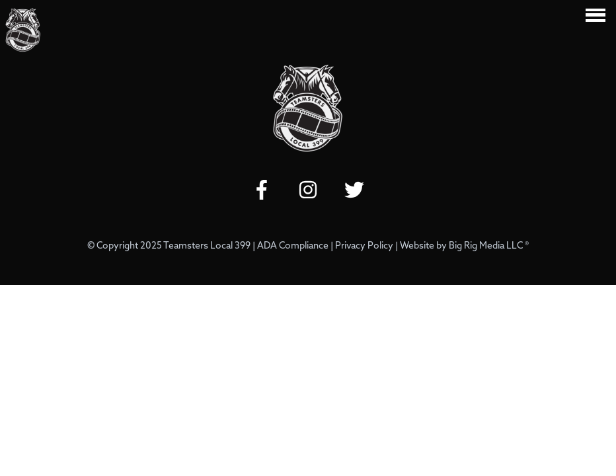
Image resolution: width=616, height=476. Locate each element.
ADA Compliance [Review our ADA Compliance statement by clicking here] (292, 246)
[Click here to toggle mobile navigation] (595, 15)
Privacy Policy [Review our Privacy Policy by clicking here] (364, 246)
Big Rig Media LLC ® (489, 246)
